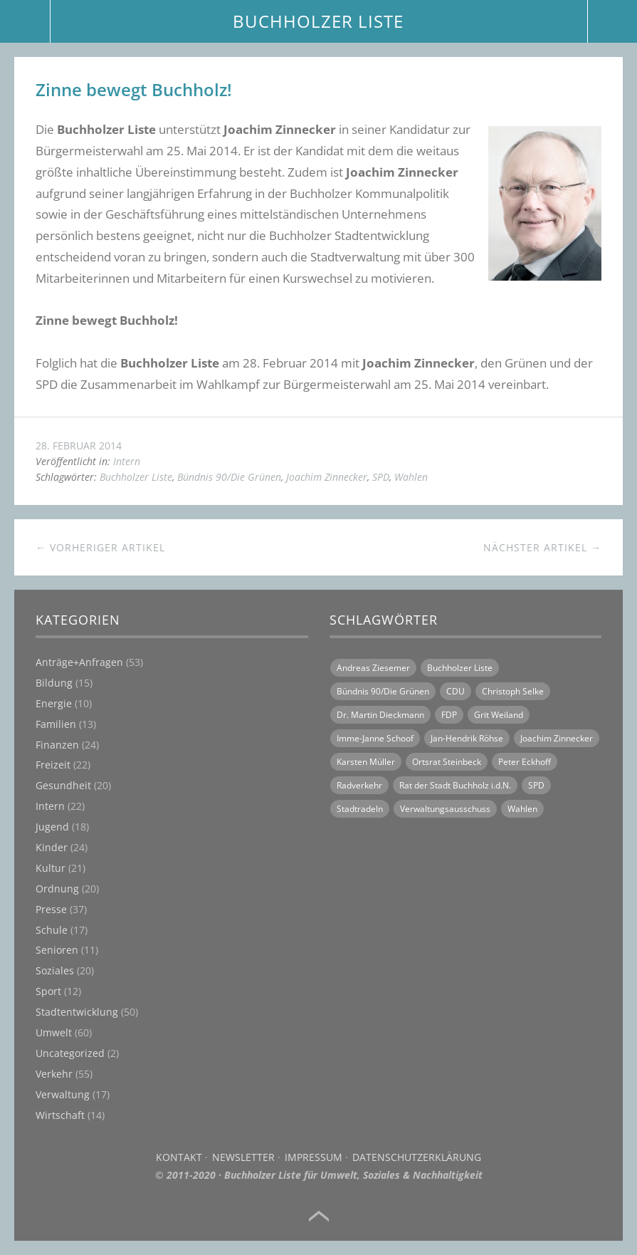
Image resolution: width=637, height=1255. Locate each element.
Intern (126, 461)
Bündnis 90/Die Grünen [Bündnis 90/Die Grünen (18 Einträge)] (383, 691)
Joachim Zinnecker (326, 477)
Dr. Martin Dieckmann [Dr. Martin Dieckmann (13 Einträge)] (380, 715)
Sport (48, 991)
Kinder (52, 847)
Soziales (55, 970)
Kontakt (179, 1157)
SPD (380, 477)
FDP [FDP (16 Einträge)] (449, 715)
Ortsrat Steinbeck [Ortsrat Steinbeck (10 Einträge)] (446, 762)
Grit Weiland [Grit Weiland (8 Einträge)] (498, 715)
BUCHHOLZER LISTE (318, 21)
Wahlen (411, 477)
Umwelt (54, 1032)
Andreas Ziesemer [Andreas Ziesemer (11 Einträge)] (373, 668)
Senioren (57, 950)
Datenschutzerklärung (416, 1157)
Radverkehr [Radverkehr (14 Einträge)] (359, 785)
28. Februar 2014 (79, 445)
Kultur (50, 868)
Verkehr (54, 1073)
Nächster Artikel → (542, 547)
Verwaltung (63, 1094)
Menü (25, 21)
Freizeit (53, 764)
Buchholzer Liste (136, 477)
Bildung (54, 682)
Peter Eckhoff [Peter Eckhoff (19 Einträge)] (524, 762)
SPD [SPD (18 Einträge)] (536, 785)
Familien (56, 724)
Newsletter (243, 1157)
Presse (51, 909)
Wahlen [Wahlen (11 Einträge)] (522, 809)
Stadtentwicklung (77, 1012)
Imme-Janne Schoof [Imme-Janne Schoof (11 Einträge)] (375, 738)
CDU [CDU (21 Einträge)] (455, 691)
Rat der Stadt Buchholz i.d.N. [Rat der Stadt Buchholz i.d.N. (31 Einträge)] (455, 785)
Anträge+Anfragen (79, 662)
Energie (54, 703)
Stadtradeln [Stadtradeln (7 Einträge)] (360, 809)
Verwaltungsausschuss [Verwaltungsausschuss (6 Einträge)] (445, 809)
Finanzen (57, 744)
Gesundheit (63, 785)
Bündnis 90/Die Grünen (229, 477)
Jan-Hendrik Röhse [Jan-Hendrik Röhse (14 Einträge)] (467, 738)
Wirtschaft (60, 1115)
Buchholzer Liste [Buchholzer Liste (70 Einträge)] (460, 668)
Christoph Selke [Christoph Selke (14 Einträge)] (513, 691)
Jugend (52, 826)
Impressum (313, 1157)
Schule (52, 930)
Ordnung (57, 888)
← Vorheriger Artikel (100, 547)
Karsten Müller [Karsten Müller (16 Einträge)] (366, 762)
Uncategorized (70, 1053)
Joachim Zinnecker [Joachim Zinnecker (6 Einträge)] (556, 738)
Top (319, 1216)
